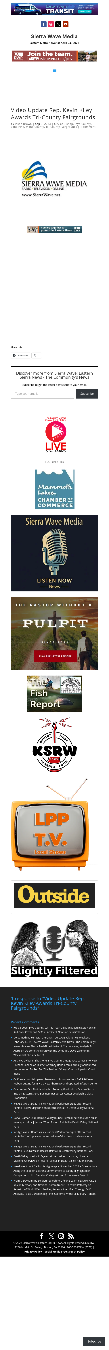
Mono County (35, 126)
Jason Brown (23, 124)
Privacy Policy (33, 1251)
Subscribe (87, 394)
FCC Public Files (54, 462)
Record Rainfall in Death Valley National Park (66, 1150)
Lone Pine (17, 126)
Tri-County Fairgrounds (61, 126)
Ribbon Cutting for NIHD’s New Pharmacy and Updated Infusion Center (56, 1083)
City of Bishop (63, 124)
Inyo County (83, 124)
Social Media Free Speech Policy (65, 1251)
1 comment (87, 126)
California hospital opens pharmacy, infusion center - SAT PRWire (52, 1079)
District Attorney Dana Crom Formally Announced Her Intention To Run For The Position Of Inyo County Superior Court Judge (55, 1069)
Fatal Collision (77, 1031)
